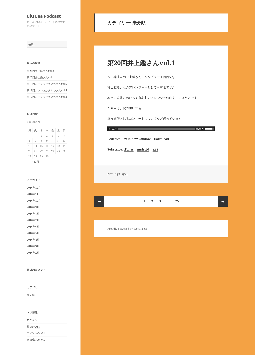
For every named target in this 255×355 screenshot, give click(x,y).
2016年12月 (34, 187)
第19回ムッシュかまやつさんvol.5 (47, 84)
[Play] (109, 129)
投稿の (33, 327)
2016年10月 (34, 200)
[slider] (156, 129)
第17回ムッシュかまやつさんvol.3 (47, 97)
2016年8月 (33, 213)
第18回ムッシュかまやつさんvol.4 (47, 90)
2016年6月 (33, 226)
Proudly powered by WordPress (127, 228)
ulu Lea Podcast (44, 16)
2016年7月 (33, 220)
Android (143, 149)
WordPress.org (36, 339)
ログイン (32, 320)
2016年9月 (33, 207)
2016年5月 (33, 233)
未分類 (31, 295)
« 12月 (35, 161)
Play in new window (135, 139)
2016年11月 (34, 194)
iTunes (129, 149)
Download (161, 139)
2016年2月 (33, 252)
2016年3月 (33, 246)
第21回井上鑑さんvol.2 (40, 71)
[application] (161, 128)
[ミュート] (203, 129)
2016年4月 (33, 239)
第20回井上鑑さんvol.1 (40, 77)
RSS (155, 149)
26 (177, 201)
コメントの (36, 333)
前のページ (99, 201)
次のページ (223, 201)
